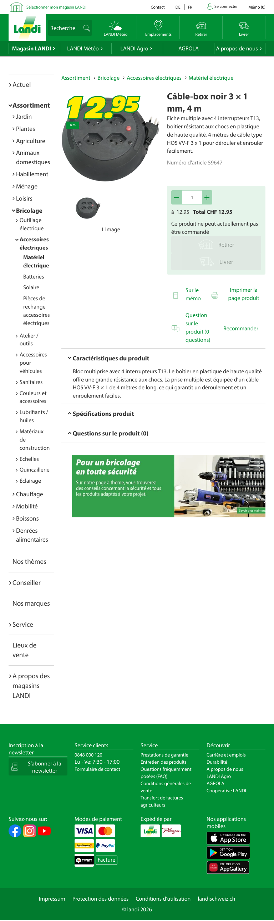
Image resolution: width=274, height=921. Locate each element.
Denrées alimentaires (32, 535)
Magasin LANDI (31, 48)
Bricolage (29, 210)
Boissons (27, 518)
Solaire (31, 287)
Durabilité (217, 762)
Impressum (52, 898)
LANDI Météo (83, 48)
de (178, 7)
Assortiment (31, 105)
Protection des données (100, 898)
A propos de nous (237, 48)
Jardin (24, 116)
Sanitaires (31, 382)
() (256, 7)
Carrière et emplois (226, 755)
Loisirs (24, 198)
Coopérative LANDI (226, 790)
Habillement (32, 174)
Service (22, 624)
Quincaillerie (35, 469)
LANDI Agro (134, 48)
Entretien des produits (164, 762)
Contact (157, 7)
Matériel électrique (211, 78)
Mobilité (27, 506)
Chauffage (29, 494)
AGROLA (188, 48)
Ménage (26, 186)
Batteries (33, 276)
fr (190, 7)
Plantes (25, 128)
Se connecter (226, 6)
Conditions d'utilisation (163, 898)
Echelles (29, 459)
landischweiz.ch (216, 898)
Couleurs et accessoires (33, 397)
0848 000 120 (88, 755)
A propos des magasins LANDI (31, 685)
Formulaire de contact (97, 769)
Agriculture (30, 141)
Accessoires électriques (154, 78)
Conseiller (26, 582)
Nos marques (31, 603)
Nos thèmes (29, 561)
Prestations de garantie (164, 755)
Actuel (21, 84)
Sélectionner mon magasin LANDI (56, 7)
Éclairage (30, 480)
